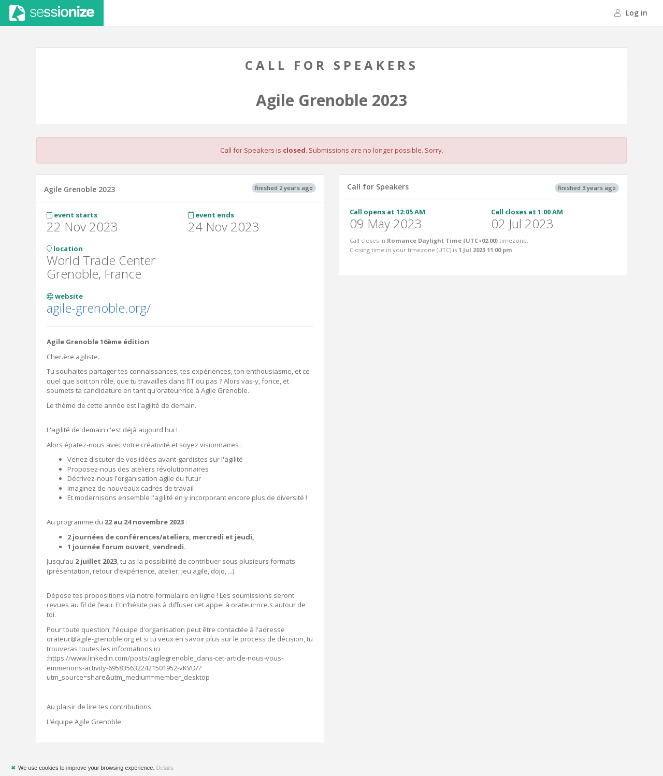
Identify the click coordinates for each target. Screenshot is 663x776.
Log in (630, 13)
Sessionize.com (52, 13)
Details (165, 768)
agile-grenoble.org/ (99, 307)
